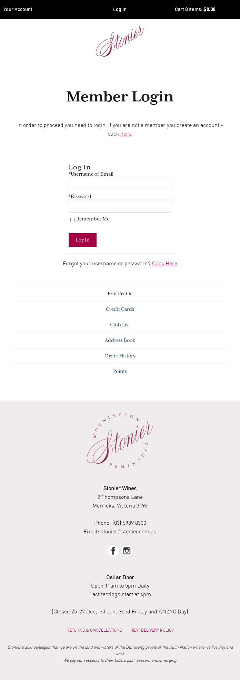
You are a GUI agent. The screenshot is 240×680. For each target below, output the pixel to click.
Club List (120, 324)
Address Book (120, 340)
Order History (120, 355)
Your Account (17, 9)
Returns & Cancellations (94, 630)
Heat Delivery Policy (152, 630)
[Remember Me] (72, 220)
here (125, 133)
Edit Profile (120, 293)
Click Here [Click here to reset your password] (164, 263)
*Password (80, 196)
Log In (120, 9)
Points (120, 371)
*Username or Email (91, 174)
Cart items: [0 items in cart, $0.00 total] (195, 9)
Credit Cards (120, 309)
